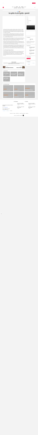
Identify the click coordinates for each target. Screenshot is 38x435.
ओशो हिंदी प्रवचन (26, 88)
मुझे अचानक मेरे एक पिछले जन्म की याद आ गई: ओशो (29, 96)
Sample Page (26, 113)
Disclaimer (27, 19)
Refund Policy (17, 113)
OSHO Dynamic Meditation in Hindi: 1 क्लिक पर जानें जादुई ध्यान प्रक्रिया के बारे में (29, 90)
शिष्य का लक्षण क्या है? (17, 90)
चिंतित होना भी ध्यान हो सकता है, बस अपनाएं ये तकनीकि (18, 96)
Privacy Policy (12, 113)
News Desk (13, 75)
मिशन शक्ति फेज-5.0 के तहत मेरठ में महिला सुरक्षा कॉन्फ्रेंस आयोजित (32, 51)
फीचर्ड (19, 11)
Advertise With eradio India (29, 20)
